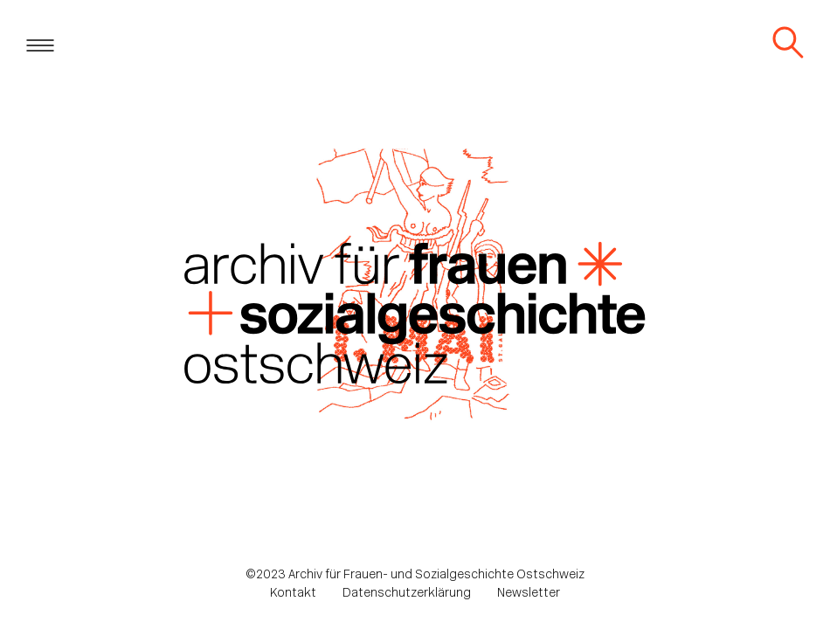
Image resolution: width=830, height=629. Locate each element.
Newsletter (528, 593)
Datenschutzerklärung (406, 593)
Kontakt (293, 593)
